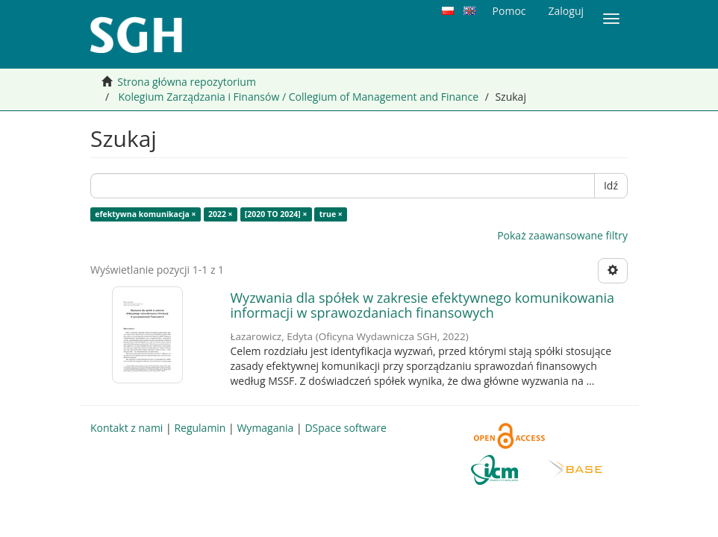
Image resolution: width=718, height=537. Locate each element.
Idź (611, 185)
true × (331, 214)
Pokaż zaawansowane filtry (562, 235)
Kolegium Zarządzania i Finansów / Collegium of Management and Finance (298, 97)
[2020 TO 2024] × (276, 214)
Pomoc (509, 11)
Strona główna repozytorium (186, 82)
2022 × (220, 214)
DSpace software (345, 428)
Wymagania (265, 428)
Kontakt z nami (126, 428)
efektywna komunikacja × (145, 214)
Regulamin (199, 428)
